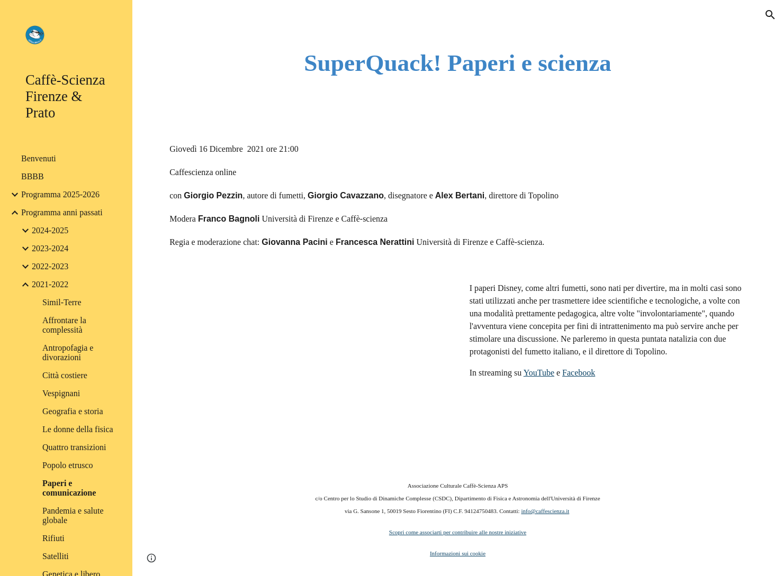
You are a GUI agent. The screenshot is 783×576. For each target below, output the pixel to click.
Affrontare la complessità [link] (64, 325)
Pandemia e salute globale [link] (73, 515)
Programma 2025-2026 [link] (60, 194)
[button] (770, 15)
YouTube (539, 372)
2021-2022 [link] (50, 284)
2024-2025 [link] (50, 230)
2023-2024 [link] (50, 248)
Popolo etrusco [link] (67, 465)
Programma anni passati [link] (62, 212)
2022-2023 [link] (50, 266)
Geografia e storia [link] (72, 411)
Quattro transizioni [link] (74, 447)
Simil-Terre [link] (62, 302)
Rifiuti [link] (53, 538)
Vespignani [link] (61, 393)
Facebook (578, 372)
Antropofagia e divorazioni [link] (67, 352)
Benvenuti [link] (38, 158)
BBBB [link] (32, 176)
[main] (457, 63)
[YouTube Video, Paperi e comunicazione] (307, 363)
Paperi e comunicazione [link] (69, 488)
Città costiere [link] (64, 375)
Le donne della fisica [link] (77, 429)
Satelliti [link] (55, 556)
